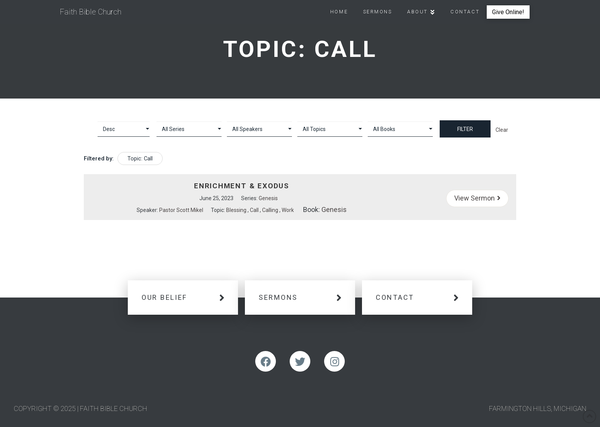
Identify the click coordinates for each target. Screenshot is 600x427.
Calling (270, 210)
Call (254, 210)
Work (288, 210)
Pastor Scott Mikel (181, 210)
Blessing (236, 210)
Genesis (268, 198)
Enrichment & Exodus (241, 185)
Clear (502, 130)
